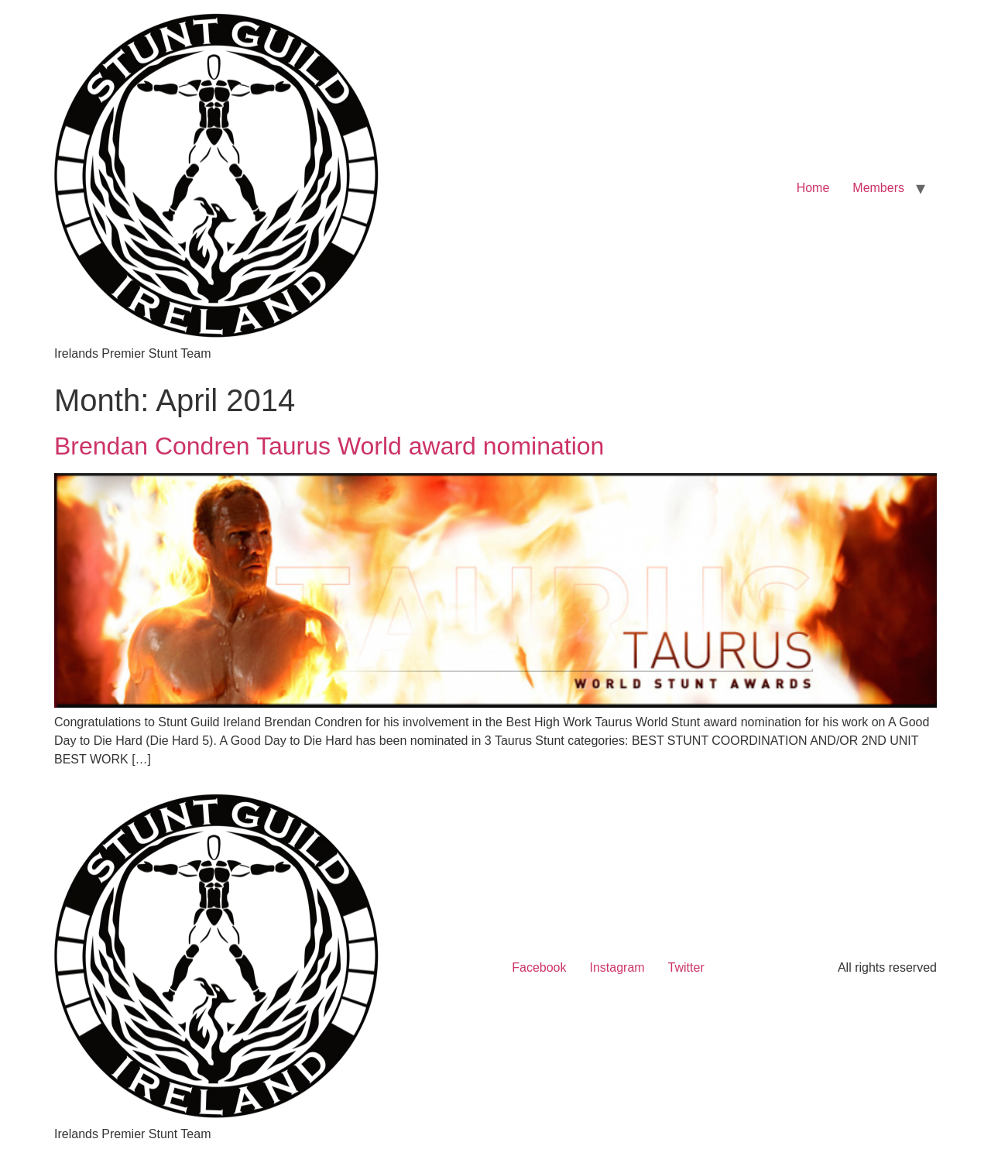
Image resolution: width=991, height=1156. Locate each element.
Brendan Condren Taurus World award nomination (329, 446)
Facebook (539, 967)
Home (813, 187)
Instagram (616, 967)
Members (878, 187)
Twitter (686, 967)
